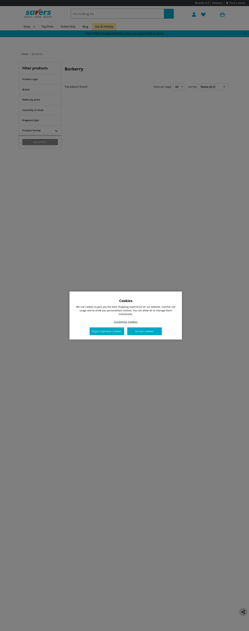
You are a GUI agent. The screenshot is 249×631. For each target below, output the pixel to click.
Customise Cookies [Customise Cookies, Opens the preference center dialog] (126, 321)
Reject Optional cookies (107, 331)
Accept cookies (144, 331)
